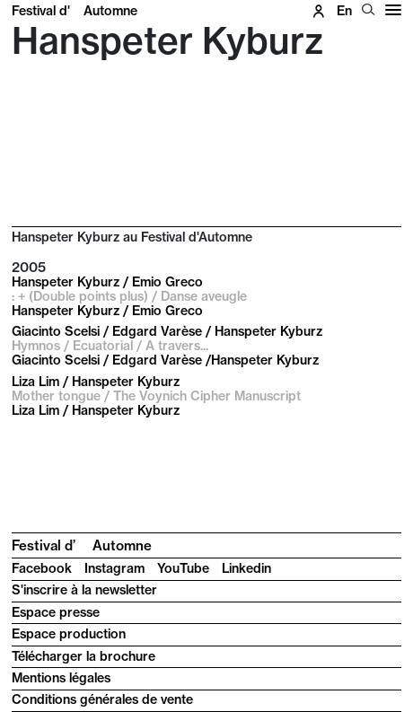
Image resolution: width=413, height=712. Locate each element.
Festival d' (74, 11)
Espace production (69, 634)
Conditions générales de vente (102, 699)
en (344, 11)
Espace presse (56, 612)
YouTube (183, 568)
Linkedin (246, 568)
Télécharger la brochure (83, 656)
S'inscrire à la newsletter (84, 590)
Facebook (42, 568)
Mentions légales (61, 678)
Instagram (114, 568)
